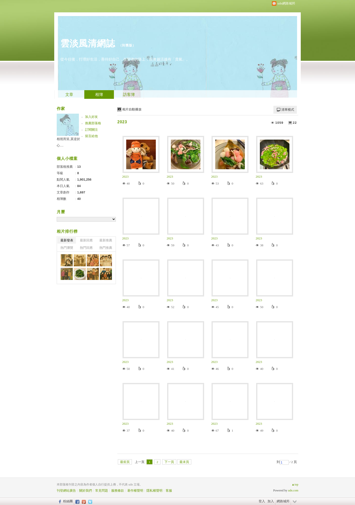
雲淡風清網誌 (87, 43)
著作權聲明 (135, 490)
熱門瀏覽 (66, 248)
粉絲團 (68, 501)
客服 (169, 490)
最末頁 (184, 462)
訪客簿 (129, 94)
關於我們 (85, 490)
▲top (295, 484)
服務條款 (117, 490)
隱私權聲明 (154, 490)
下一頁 (169, 462)
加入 (270, 501)
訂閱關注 (91, 129)
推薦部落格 (93, 123)
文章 (69, 94)
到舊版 (127, 45)
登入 (262, 501)
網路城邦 (283, 501)
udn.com (293, 490)
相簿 (99, 94)
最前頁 (125, 462)
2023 (122, 122)
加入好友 (91, 117)
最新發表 (66, 240)
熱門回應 (86, 248)
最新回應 (86, 240)
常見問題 (101, 490)
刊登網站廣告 (66, 490)
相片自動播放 (132, 109)
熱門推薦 (105, 248)
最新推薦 (105, 240)
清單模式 (287, 109)
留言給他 (91, 136)
